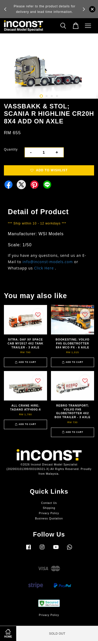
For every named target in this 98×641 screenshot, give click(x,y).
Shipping (49, 508)
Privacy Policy (49, 513)
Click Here (44, 268)
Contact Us (49, 503)
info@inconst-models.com (47, 261)
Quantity (11, 149)
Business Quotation (49, 518)
